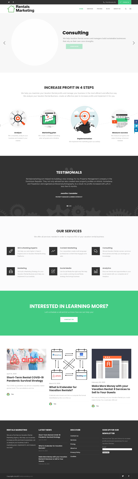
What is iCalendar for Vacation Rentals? (63, 388)
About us (73, 448)
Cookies (73, 456)
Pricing (72, 444)
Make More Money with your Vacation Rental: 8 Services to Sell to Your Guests (111, 389)
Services (73, 440)
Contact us (74, 436)
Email (104, 447)
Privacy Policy (75, 452)
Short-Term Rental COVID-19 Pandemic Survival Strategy (25, 379)
